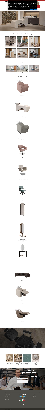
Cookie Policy (10, 410)
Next (43, 21)
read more (22, 98)
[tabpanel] (11, 68)
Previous (1, 21)
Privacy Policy (7, 410)
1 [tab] (22, 72)
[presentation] (33, 379)
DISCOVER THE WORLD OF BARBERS (22, 338)
